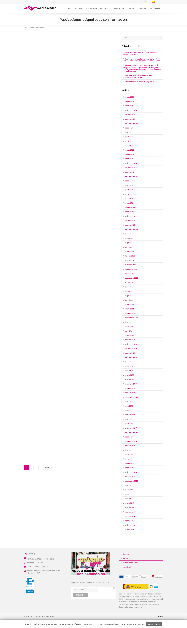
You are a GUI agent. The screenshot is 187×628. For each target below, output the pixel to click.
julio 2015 (128, 485)
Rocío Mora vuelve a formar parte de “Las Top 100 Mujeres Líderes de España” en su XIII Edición (141, 60)
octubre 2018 (130, 415)
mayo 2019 (129, 410)
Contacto (126, 2)
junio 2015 (129, 490)
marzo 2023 (129, 251)
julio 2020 (128, 362)
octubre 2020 (130, 353)
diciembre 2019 (131, 384)
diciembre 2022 (131, 265)
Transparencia (91, 8)
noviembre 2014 (131, 512)
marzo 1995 (129, 530)
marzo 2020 (129, 375)
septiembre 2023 (131, 229)
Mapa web (126, 558)
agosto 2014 (130, 521)
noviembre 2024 (131, 168)
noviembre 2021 (131, 313)
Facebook (28, 1)
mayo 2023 (129, 243)
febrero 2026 (130, 101)
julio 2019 (128, 402)
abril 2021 (129, 331)
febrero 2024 (130, 207)
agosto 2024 (130, 181)
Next (47, 468)
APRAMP (26, 27)
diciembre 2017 (131, 428)
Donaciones (142, 8)
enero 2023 (129, 260)
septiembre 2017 (131, 432)
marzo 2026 (129, 97)
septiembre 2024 (131, 176)
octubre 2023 (130, 225)
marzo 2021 (129, 335)
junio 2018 (129, 424)
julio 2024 (128, 185)
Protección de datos (130, 563)
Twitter (25, 1)
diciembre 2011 (131, 525)
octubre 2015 (130, 477)
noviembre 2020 (131, 349)
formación (41, 27)
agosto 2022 (130, 282)
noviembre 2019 (131, 388)
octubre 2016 (130, 446)
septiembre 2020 (131, 357)
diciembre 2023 (131, 216)
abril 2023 (129, 247)
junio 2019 (129, 406)
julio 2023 (128, 234)
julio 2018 (128, 419)
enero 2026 (129, 106)
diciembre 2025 (131, 110)
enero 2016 (129, 468)
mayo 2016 (129, 459)
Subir (160, 616)
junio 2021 (129, 326)
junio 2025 (129, 137)
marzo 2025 (129, 150)
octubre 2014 (130, 516)
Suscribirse (145, 2)
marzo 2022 (129, 304)
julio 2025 (128, 132)
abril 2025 (129, 146)
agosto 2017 (130, 437)
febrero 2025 (130, 154)
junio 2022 (129, 291)
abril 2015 (129, 499)
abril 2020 (129, 371)
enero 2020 (129, 379)
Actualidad (33, 27)
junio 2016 (129, 454)
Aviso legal (127, 567)
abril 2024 (129, 198)
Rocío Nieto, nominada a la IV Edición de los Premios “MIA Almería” (140, 53)
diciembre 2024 (131, 163)
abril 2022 (129, 300)
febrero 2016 (130, 463)
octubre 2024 (130, 172)
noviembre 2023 (131, 221)
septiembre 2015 (131, 481)
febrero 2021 (130, 340)
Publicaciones (119, 8)
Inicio (68, 8)
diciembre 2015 (131, 472)
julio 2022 (128, 287)
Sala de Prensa (155, 8)
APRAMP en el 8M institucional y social (139, 82)
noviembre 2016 (131, 441)
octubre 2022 (130, 274)
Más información (154, 624)
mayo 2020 (129, 366)
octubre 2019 (130, 393)
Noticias (131, 8)
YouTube (32, 1)
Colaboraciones (114, 2)
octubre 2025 (130, 119)
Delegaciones (135, 2)
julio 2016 (128, 450)
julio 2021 (128, 322)
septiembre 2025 (131, 123)
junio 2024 (129, 190)
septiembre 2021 (131, 318)
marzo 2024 (129, 203)
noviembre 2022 (131, 269)
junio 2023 (129, 238)
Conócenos (78, 8)
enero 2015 (129, 507)
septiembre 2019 (131, 397)
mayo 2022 (129, 296)
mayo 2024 (129, 194)
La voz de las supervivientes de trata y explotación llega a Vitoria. (138, 76)
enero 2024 (129, 212)
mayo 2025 (129, 141)
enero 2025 (129, 159)
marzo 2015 (129, 503)
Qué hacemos (105, 8)
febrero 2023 (130, 256)
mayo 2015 (129, 494)
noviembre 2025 (131, 115)
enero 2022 (129, 309)
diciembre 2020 (131, 344)
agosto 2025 (130, 128)
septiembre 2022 (131, 278)
